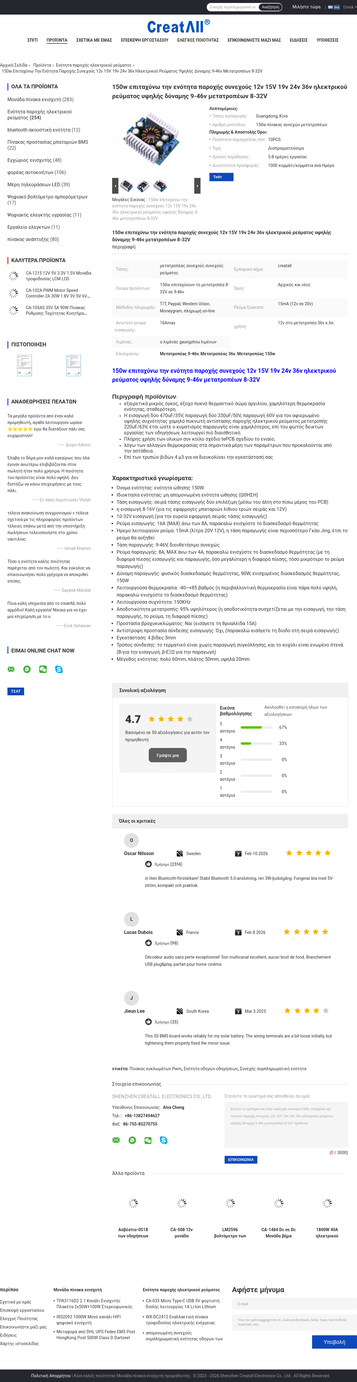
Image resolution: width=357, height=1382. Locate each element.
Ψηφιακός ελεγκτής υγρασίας (39, 215)
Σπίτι (32, 40)
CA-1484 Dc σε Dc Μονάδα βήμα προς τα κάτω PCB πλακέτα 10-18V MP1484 (279, 1233)
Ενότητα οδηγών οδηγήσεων (211, 1068)
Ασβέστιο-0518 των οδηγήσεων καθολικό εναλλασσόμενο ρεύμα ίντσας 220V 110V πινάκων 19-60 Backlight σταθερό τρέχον (133, 1233)
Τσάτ (217, 177)
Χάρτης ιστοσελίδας (19, 1343)
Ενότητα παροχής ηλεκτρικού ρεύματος (93, 65)
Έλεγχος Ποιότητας (198, 40)
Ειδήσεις (299, 40)
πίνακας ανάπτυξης (28, 239)
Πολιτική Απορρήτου (51, 1375)
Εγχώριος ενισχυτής (29, 160)
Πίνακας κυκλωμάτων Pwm (155, 1068)
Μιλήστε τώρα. (306, 6)
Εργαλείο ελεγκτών (28, 227)
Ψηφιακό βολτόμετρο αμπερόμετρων (47, 197)
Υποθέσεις (328, 40)
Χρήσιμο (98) (166, 943)
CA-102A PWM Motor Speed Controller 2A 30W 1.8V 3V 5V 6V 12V (56, 296)
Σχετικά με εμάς (94, 40)
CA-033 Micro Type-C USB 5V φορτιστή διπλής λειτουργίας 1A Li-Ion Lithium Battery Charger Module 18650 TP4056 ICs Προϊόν (186, 1304)
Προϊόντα (57, 40)
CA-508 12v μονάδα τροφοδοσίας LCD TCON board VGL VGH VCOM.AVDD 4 (182, 1233)
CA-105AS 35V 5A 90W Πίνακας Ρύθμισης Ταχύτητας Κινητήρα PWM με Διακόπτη (55, 313)
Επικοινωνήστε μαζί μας (254, 40)
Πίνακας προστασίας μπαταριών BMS (47, 142)
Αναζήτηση (270, 7)
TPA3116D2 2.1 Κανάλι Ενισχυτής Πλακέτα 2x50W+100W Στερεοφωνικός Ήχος (94, 1304)
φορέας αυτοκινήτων (30, 172)
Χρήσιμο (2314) (168, 864)
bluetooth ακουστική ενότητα (39, 130)
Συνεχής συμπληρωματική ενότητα (273, 1068)
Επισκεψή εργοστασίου (144, 40)
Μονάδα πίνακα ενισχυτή (34, 99)
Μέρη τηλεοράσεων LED (33, 184)
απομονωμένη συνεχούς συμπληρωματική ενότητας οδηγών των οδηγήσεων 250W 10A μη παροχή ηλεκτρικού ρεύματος (184, 1337)
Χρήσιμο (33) (166, 1022)
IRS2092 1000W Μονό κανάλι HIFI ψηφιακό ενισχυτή (89, 1319)
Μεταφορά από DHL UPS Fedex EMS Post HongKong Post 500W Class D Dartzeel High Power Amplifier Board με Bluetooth (96, 1335)
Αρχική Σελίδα (13, 65)
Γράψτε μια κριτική (168, 757)
